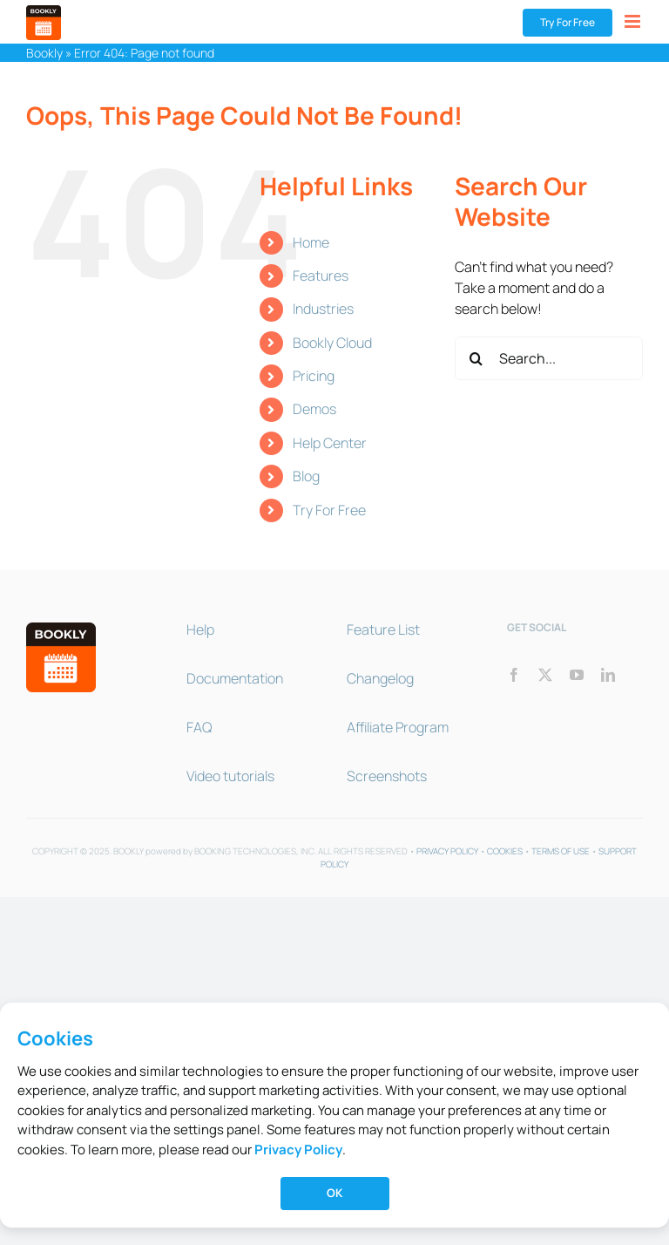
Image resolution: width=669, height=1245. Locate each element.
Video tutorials (230, 776)
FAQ (199, 727)
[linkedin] (608, 675)
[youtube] (577, 675)
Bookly (44, 52)
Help (200, 629)
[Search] (476, 358)
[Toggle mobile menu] (634, 21)
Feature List (383, 629)
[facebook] (514, 675)
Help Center (330, 442)
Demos (314, 408)
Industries (323, 308)
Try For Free (329, 510)
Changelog (380, 678)
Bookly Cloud (332, 342)
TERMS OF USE (560, 851)
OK (334, 1193)
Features (320, 275)
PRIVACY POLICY (447, 851)
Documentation (234, 678)
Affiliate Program (398, 727)
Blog (306, 476)
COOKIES (505, 851)
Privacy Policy (298, 1149)
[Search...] (549, 358)
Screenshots (387, 776)
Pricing (313, 375)
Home (311, 242)
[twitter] (545, 675)
